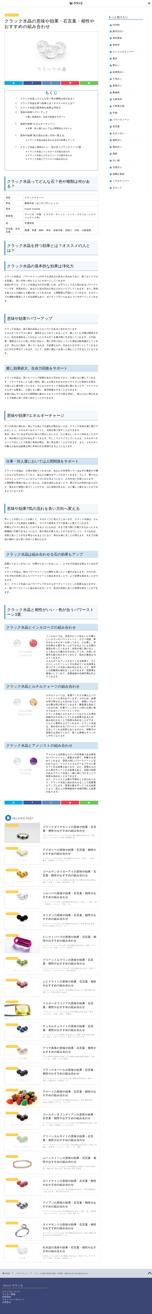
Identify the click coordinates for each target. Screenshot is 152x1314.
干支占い (117, 78)
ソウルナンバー (121, 181)
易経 (115, 153)
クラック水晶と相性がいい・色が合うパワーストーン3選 (50, 147)
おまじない (119, 133)
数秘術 (116, 92)
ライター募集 (9, 1294)
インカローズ (25, 655)
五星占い (117, 167)
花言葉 (116, 126)
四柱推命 (117, 38)
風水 (115, 58)
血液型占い (119, 72)
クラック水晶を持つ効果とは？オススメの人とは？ (47, 103)
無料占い (117, 140)
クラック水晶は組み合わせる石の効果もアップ (51, 140)
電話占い (117, 147)
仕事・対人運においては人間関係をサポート (50, 128)
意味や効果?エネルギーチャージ (37, 123)
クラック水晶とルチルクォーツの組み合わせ (50, 155)
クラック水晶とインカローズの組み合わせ (49, 151)
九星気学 (117, 99)
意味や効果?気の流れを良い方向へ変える (42, 135)
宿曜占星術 (119, 174)
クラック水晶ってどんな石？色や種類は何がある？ (47, 98)
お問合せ (6, 1302)
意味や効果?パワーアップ (34, 112)
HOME (116, 25)
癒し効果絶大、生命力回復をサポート (46, 116)
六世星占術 (119, 106)
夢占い (116, 65)
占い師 (116, 160)
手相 (115, 112)
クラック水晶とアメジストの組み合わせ (48, 159)
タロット (117, 187)
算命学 (116, 44)
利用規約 (6, 1297)
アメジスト (25, 773)
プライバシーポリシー (13, 1299)
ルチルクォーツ (25, 714)
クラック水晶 (25, 651)
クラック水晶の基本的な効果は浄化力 (40, 107)
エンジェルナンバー (123, 51)
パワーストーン (11, 15)
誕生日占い (119, 31)
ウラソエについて (11, 1291)
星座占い (117, 85)
